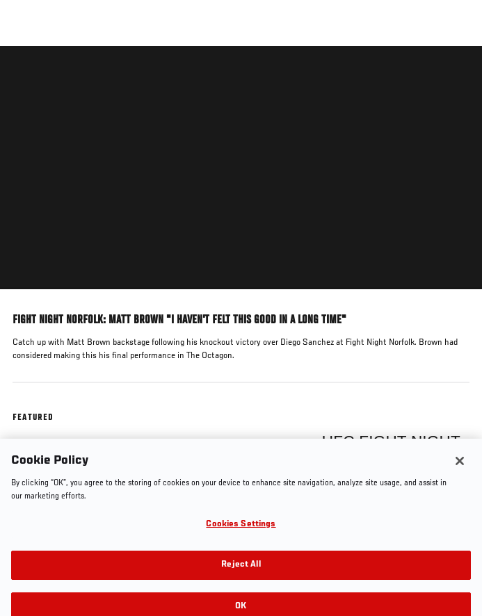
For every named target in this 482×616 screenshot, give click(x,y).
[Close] (459, 467)
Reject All (240, 571)
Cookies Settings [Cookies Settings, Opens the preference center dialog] (240, 530)
